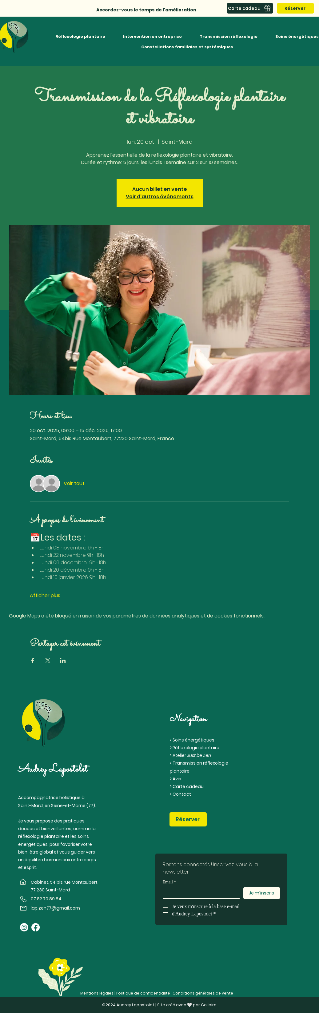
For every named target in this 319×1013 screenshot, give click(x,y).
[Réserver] (295, 8)
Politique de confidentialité (143, 993)
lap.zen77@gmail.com (55, 908)
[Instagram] (24, 927)
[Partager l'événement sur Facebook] (33, 660)
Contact (182, 794)
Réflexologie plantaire (196, 748)
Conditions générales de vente (203, 993)
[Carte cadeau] (250, 8)
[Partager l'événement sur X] (48, 660)
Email (169, 882)
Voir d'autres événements (159, 196)
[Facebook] (35, 927)
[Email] (199, 892)
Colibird (209, 1005)
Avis (177, 779)
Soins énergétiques (193, 740)
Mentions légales (97, 993)
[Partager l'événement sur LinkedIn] (63, 660)
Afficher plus (45, 595)
